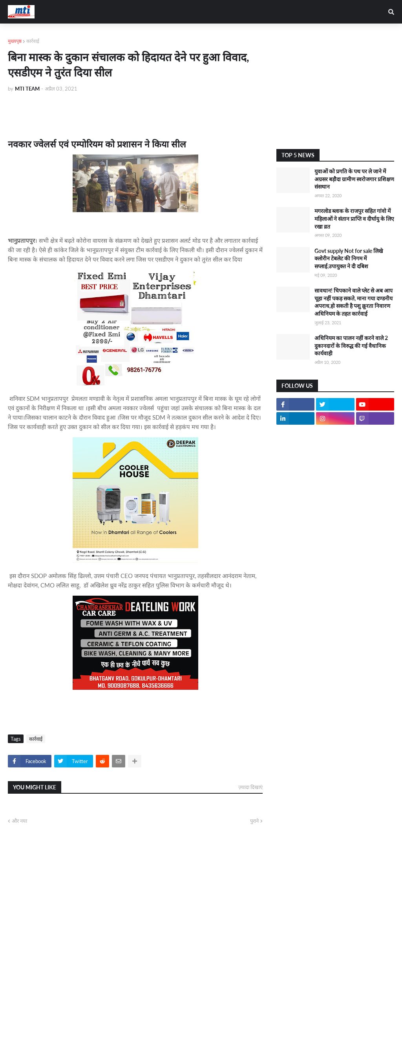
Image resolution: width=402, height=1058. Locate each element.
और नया (19, 821)
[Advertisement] (335, 86)
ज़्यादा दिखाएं (250, 787)
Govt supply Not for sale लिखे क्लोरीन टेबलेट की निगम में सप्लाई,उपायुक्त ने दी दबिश (348, 258)
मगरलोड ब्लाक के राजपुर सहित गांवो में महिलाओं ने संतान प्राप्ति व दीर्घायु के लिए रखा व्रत (354, 218)
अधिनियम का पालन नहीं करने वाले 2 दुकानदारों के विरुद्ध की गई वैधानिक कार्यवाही (351, 345)
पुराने (254, 821)
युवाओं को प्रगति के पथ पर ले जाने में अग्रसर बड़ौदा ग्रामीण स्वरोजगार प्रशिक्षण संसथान (354, 179)
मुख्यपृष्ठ (15, 41)
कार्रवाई (32, 41)
